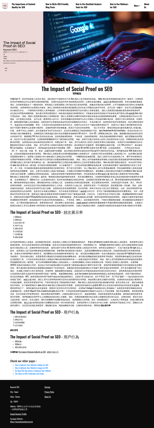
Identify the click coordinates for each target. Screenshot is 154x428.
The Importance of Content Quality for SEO (23, 6)
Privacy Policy (49, 392)
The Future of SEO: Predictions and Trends (29, 373)
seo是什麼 (107, 101)
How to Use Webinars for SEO (119, 6)
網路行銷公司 (53, 351)
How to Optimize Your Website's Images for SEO (31, 367)
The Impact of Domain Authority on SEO (32, 351)
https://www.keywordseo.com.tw (21, 421)
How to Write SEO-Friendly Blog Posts (57, 6)
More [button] (136, 5)
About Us (146, 6)
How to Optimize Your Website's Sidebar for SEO (31, 365)
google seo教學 (82, 202)
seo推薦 (131, 113)
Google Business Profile (18, 414)
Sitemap (47, 387)
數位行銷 (28, 302)
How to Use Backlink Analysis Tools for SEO (89, 6)
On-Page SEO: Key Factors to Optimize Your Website (33, 370)
